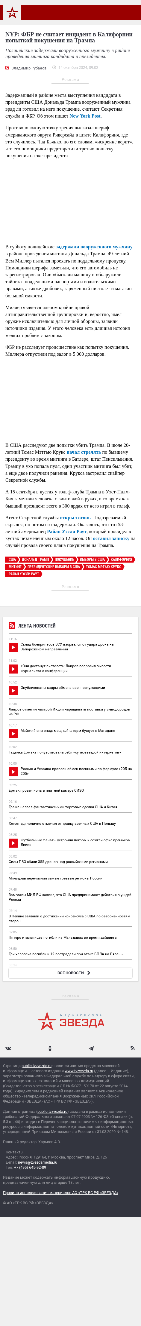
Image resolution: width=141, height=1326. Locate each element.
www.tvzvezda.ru (79, 1071)
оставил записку (111, 538)
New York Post (85, 115)
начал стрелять (84, 452)
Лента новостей (32, 626)
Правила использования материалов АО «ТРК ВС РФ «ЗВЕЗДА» (60, 1192)
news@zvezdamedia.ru (37, 1162)
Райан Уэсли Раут (67, 531)
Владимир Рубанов (28, 68)
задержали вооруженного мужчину (94, 246)
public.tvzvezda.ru (36, 1066)
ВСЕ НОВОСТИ (74, 973)
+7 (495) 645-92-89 (30, 1167)
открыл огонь (75, 517)
